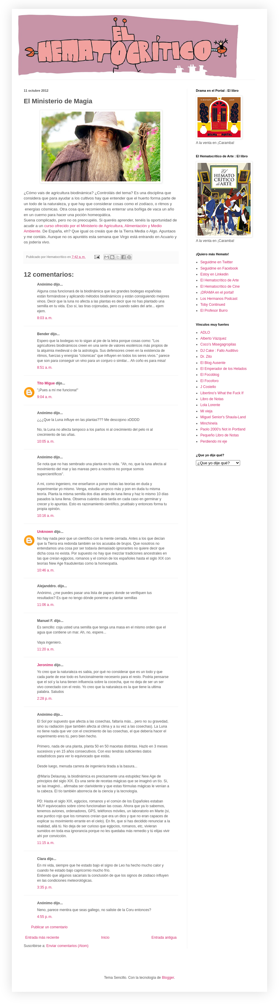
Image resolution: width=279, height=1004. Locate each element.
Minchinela (208, 423)
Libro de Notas (211, 399)
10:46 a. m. (45, 570)
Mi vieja (206, 411)
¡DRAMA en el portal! (217, 292)
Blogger (168, 978)
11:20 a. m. (45, 649)
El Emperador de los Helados (223, 369)
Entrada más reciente (42, 937)
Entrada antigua (164, 937)
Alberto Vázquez (213, 338)
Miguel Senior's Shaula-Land (223, 417)
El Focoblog (209, 375)
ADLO (205, 332)
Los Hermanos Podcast (218, 299)
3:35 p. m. (45, 887)
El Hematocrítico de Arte (219, 280)
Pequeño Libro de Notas (219, 435)
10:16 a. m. (45, 516)
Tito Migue (46, 383)
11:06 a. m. (45, 605)
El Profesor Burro (214, 310)
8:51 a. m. (45, 367)
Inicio (105, 937)
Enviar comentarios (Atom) (67, 946)
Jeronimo (45, 665)
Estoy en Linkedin (214, 274)
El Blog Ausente (213, 363)
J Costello (208, 387)
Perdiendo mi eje (213, 441)
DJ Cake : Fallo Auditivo (219, 351)
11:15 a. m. (45, 843)
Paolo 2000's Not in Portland (222, 429)
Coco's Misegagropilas (218, 344)
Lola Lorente (210, 405)
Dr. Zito (206, 356)
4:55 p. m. (45, 917)
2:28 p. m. (45, 698)
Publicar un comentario (49, 927)
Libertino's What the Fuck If (221, 393)
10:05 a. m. (45, 441)
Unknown (45, 532)
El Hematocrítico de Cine (220, 286)
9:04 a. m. (45, 397)
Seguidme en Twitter (216, 262)
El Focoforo (209, 381)
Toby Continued (212, 305)
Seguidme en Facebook (219, 268)
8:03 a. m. (45, 318)
